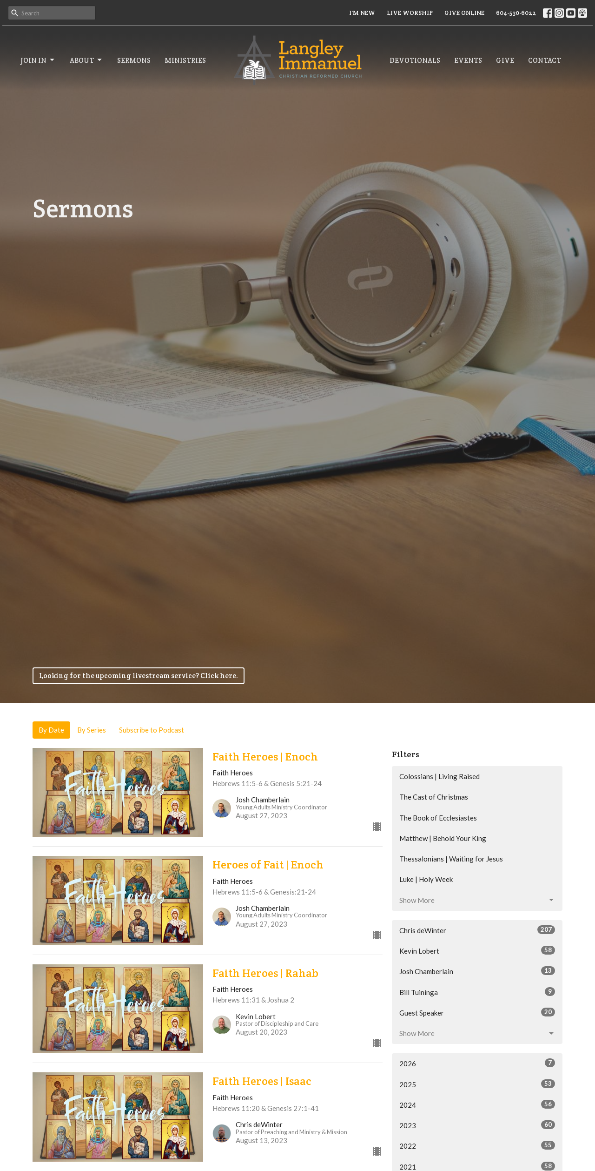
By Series (91, 730)
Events (468, 60)
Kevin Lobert (477, 950)
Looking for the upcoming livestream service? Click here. (138, 675)
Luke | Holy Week (426, 879)
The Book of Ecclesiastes (438, 818)
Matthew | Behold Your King (442, 838)
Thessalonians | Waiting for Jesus (451, 859)
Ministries (185, 60)
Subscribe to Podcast (151, 730)
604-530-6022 (516, 13)
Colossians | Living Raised (439, 776)
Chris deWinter (477, 930)
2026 (477, 1063)
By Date (51, 730)
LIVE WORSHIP (410, 13)
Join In (38, 60)
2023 (477, 1125)
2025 (477, 1084)
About (86, 60)
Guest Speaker (477, 1012)
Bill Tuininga (477, 991)
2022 (477, 1145)
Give (505, 60)
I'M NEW (362, 13)
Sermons (134, 60)
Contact (544, 60)
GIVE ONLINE (464, 13)
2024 (477, 1104)
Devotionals (415, 60)
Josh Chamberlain (477, 971)
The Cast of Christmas (433, 797)
